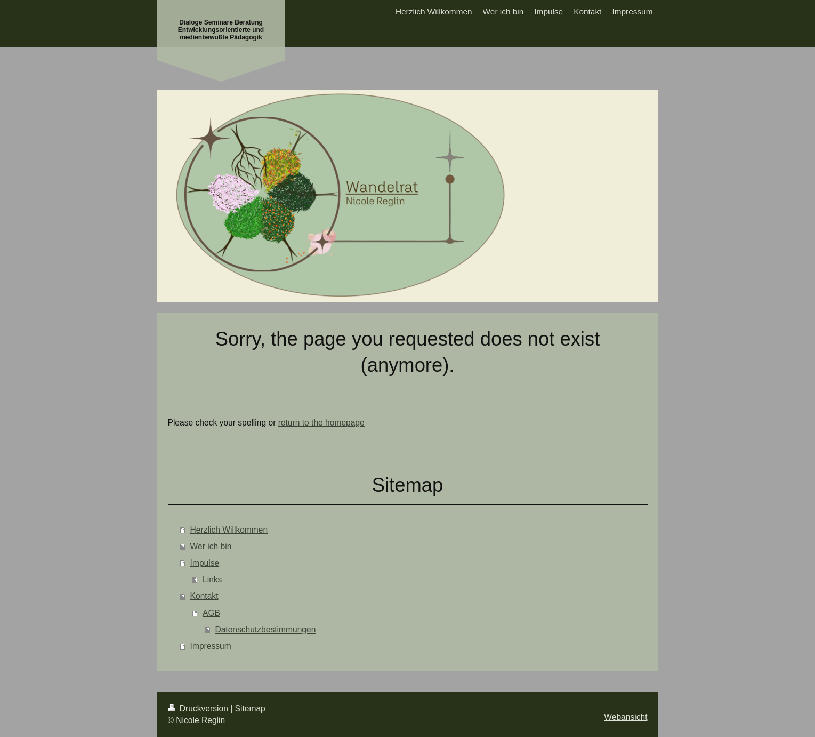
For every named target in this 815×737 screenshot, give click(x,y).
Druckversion (199, 708)
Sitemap (250, 708)
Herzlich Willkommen (229, 529)
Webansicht (625, 717)
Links (212, 579)
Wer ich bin (211, 546)
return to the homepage (321, 422)
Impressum (210, 646)
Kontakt (204, 595)
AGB (211, 613)
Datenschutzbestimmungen (265, 629)
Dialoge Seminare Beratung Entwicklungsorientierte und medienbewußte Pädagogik (221, 30)
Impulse (205, 562)
